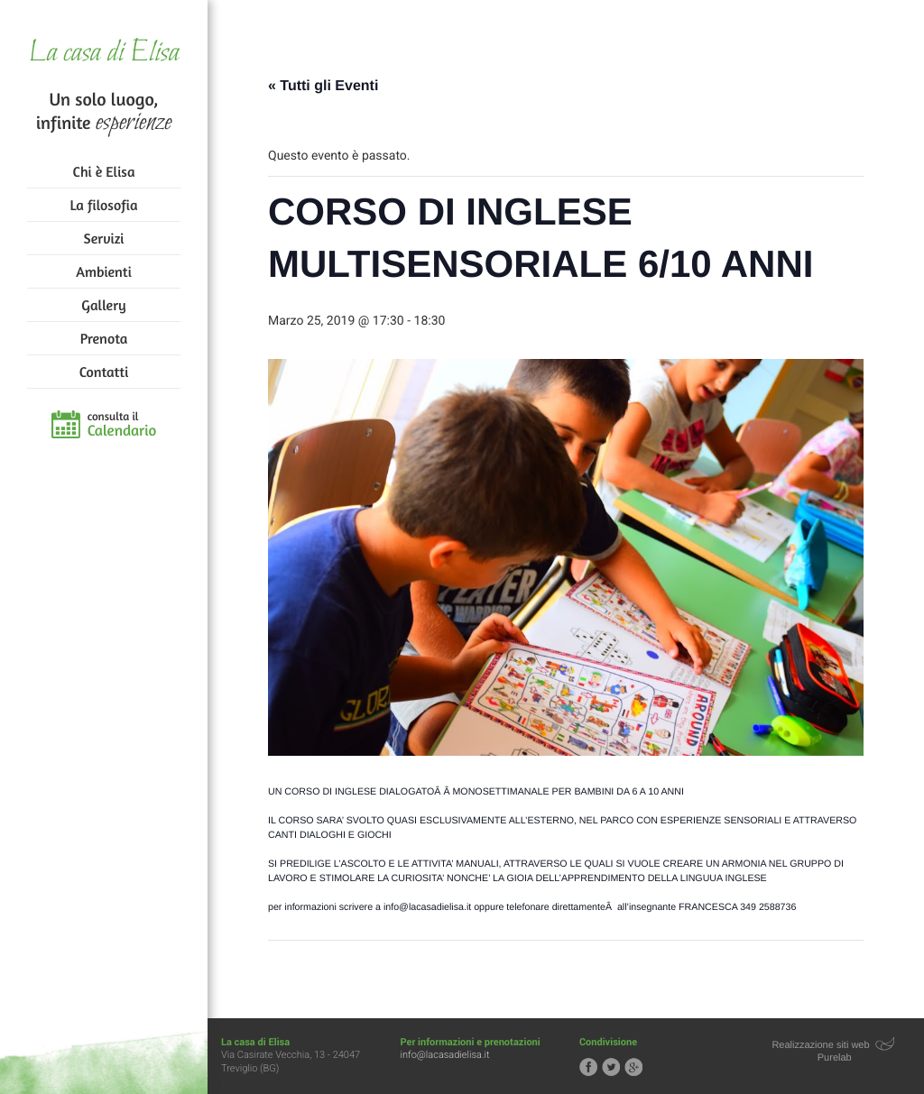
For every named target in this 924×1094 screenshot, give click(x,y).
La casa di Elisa (103, 53)
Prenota (104, 338)
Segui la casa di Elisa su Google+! (633, 1067)
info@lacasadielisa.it (445, 1055)
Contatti (103, 372)
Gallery (103, 305)
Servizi (104, 238)
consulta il (122, 424)
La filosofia (104, 205)
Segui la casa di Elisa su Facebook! (588, 1067)
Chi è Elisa (104, 171)
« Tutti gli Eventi (323, 86)
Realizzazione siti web (820, 1045)
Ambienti (103, 271)
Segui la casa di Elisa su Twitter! (611, 1067)
